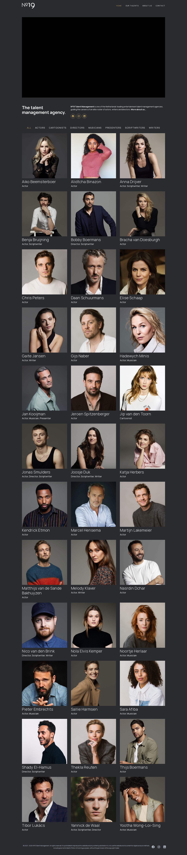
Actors (40, 127)
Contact (160, 6)
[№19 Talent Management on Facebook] (73, 116)
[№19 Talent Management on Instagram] (78, 116)
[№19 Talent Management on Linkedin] (84, 116)
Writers (154, 127)
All (29, 127)
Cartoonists (57, 127)
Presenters (113, 127)
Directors (77, 127)
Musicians (95, 127)
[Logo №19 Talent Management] (28, 6)
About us (147, 6)
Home (119, 6)
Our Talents (132, 6)
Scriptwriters (135, 127)
